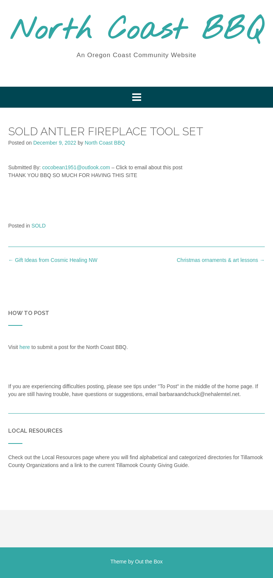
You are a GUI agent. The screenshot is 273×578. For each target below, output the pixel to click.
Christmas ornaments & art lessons (221, 260)
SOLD (38, 226)
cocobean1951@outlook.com (76, 167)
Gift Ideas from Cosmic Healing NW (52, 260)
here (24, 347)
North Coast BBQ (136, 31)
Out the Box (149, 562)
